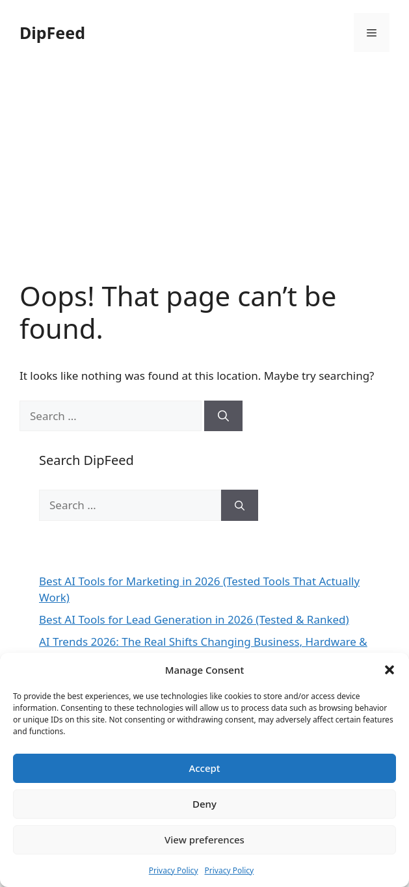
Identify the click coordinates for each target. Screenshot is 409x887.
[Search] (223, 416)
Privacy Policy (173, 870)
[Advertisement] (204, 182)
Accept (204, 767)
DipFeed (52, 32)
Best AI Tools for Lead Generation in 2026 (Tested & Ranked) (194, 619)
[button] (389, 669)
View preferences (204, 839)
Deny (204, 803)
